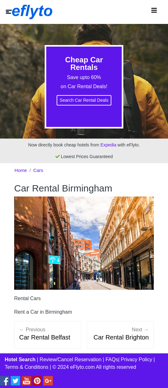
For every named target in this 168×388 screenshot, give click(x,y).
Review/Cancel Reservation (71, 359)
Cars (38, 170)
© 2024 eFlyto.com (74, 367)
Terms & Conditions (26, 367)
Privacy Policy (136, 359)
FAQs (111, 359)
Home (20, 170)
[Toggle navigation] (154, 12)
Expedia (108, 144)
